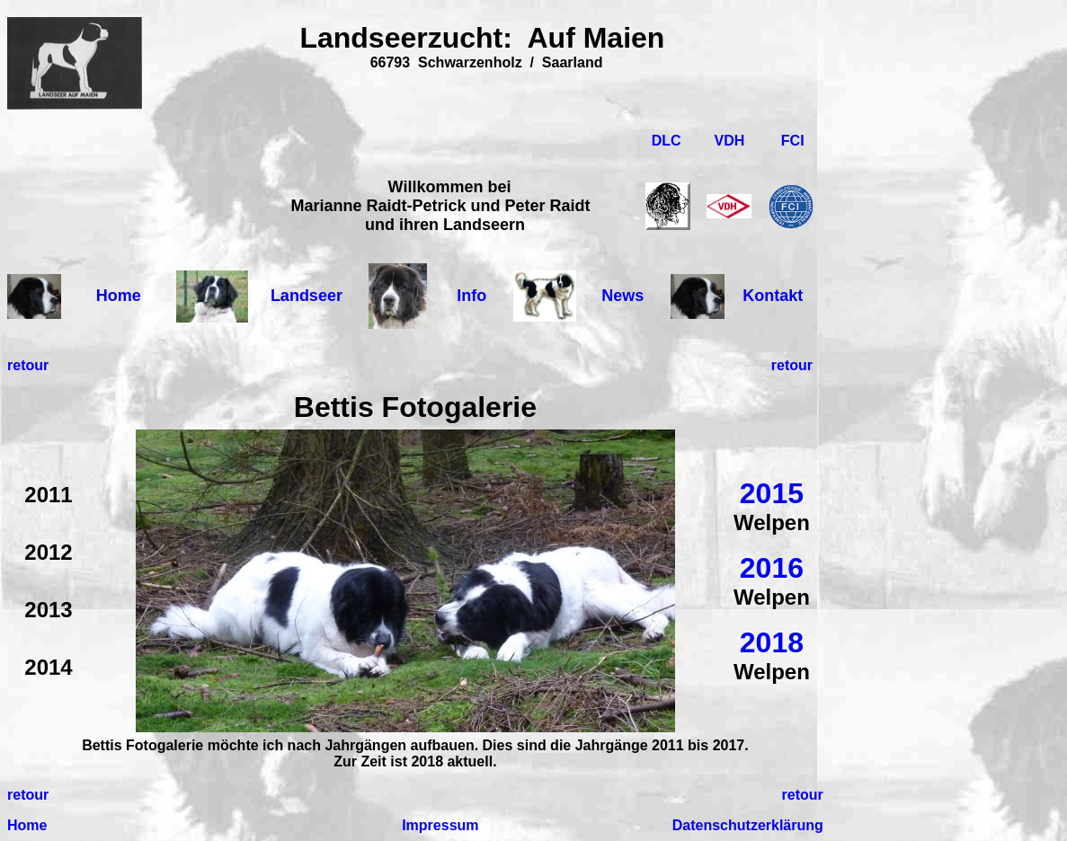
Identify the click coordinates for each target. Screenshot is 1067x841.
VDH (730, 140)
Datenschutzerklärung (747, 825)
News (622, 296)
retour (28, 365)
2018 (772, 642)
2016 (772, 568)
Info (471, 296)
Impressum (440, 825)
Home (118, 296)
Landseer (306, 296)
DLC (668, 140)
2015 (772, 493)
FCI (793, 140)
